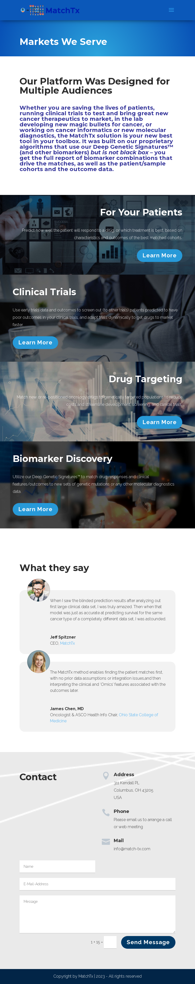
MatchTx (67, 643)
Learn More (159, 255)
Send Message (148, 942)
